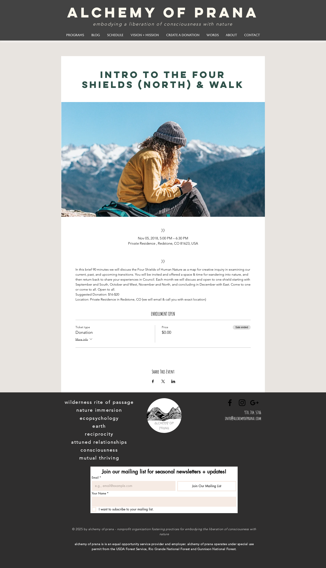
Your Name (100, 493)
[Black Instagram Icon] (242, 402)
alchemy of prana (163, 12)
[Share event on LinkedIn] (173, 381)
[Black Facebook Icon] (229, 402)
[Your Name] (163, 502)
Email (96, 477)
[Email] (132, 486)
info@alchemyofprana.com (243, 418)
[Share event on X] (163, 381)
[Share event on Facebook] (153, 381)
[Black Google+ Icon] (254, 402)
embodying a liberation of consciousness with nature (163, 24)
